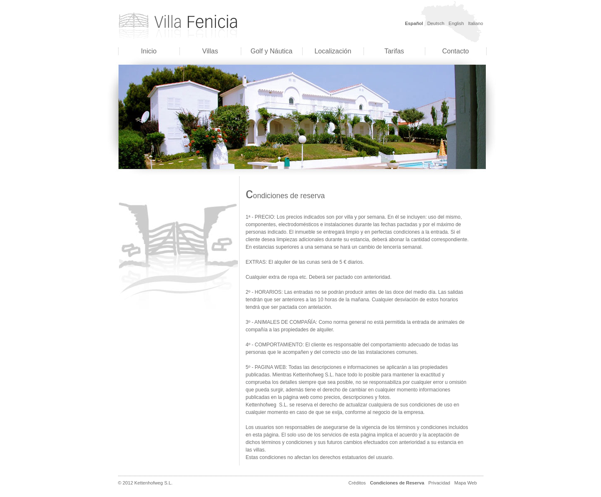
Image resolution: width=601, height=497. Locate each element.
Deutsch (435, 23)
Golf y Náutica (271, 51)
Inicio (149, 51)
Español (414, 23)
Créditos (357, 482)
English (456, 23)
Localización (332, 51)
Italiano (475, 23)
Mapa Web (466, 482)
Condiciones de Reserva (397, 482)
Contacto (455, 51)
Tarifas (394, 51)
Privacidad (439, 482)
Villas (210, 51)
